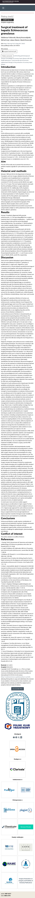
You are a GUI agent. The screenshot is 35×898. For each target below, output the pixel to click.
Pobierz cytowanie (7, 56)
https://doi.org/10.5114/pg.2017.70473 (14, 43)
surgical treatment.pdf (9, 51)
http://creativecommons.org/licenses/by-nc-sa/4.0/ (15, 677)
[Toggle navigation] (3, 8)
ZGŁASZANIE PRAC (17, 689)
